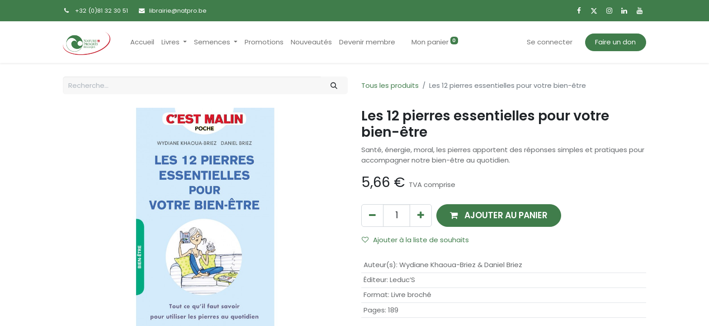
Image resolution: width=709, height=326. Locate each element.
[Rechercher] (334, 85)
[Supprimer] (372, 215)
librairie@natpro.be (178, 10)
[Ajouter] (421, 215)
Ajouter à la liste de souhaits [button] (415, 239)
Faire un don (615, 42)
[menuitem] (142, 42)
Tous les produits (390, 85)
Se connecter (549, 42)
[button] (498, 215)
